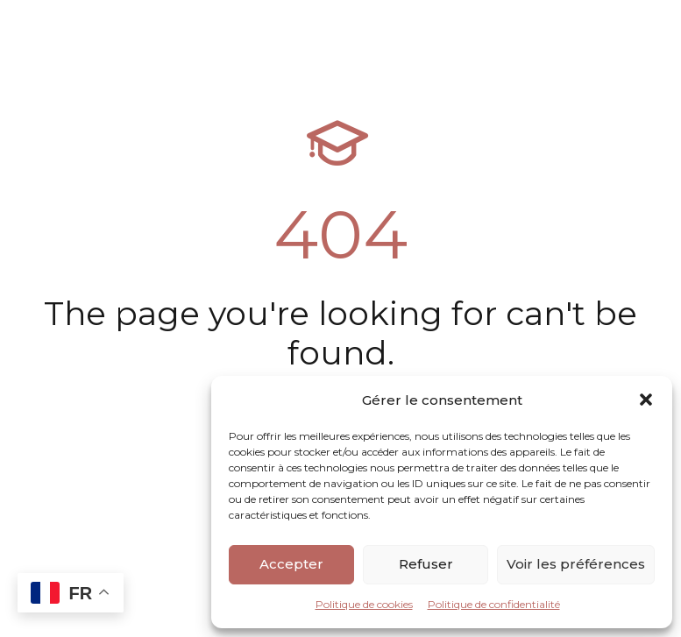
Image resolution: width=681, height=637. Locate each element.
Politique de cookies (364, 604)
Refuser (426, 564)
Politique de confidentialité (494, 604)
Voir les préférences (576, 564)
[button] (646, 399)
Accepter (291, 564)
